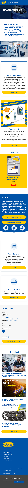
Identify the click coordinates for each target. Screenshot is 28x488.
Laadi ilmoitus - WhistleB (9, 473)
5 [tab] (18, 189)
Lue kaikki (14, 431)
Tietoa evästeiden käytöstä (16, 478)
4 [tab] (16, 189)
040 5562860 (5, 317)
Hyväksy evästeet (19, 481)
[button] (25, 3)
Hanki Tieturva (14, 297)
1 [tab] (9, 189)
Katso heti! (14, 145)
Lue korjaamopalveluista (14, 222)
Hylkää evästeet (8, 481)
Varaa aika (14, 92)
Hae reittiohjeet (6, 337)
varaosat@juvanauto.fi (12, 320)
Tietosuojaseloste (14, 469)
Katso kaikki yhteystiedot (14, 341)
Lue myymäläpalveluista (14, 217)
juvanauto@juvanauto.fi (12, 319)
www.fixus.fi (6, 469)
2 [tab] (12, 189)
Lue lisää (14, 267)
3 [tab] (14, 189)
